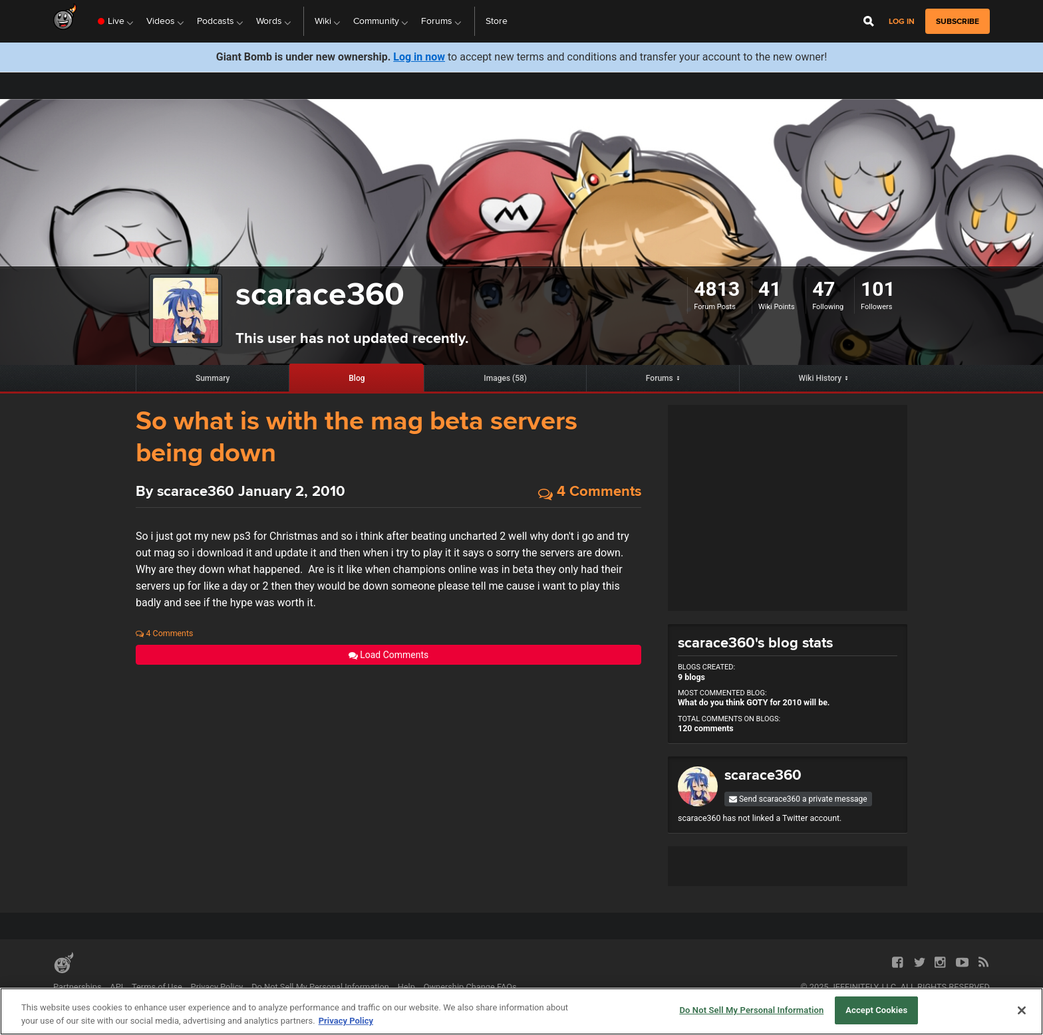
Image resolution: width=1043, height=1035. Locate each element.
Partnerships (77, 987)
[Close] (1021, 1010)
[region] (521, 1011)
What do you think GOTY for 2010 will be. (753, 702)
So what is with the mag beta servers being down (356, 437)
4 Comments (589, 492)
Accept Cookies (876, 1010)
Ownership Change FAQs (470, 987)
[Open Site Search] (868, 21)
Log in (902, 22)
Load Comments (389, 654)
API (116, 987)
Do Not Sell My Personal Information (320, 987)
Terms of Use (157, 987)
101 (878, 288)
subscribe (957, 21)
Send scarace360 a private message (798, 799)
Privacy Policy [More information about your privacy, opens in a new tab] (346, 1021)
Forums (659, 378)
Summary (213, 378)
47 (823, 288)
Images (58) (505, 378)
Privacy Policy (217, 987)
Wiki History (820, 378)
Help (406, 987)
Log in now (419, 57)
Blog (357, 378)
